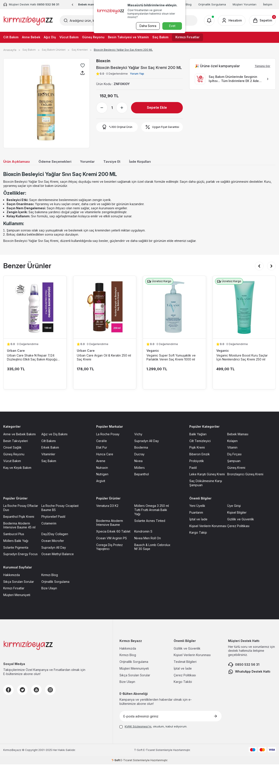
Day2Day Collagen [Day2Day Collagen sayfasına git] (54, 538)
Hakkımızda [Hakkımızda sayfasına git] (11, 579)
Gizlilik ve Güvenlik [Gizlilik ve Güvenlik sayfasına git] (240, 524)
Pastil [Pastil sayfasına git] (193, 472)
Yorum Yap (137, 73)
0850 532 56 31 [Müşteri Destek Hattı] (48, 4)
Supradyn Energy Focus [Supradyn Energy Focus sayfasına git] (20, 558)
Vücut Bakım (69, 37)
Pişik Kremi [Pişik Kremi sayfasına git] (197, 452)
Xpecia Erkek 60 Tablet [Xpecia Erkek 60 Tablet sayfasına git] (113, 536)
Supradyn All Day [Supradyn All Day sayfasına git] (146, 445)
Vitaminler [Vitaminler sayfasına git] (48, 459)
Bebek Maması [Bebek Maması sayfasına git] (237, 439)
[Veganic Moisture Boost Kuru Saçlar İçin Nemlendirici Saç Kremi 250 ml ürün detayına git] (244, 311)
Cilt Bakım (10, 37)
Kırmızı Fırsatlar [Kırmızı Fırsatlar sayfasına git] (13, 593)
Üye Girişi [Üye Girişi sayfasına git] (234, 510)
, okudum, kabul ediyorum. (153, 731)
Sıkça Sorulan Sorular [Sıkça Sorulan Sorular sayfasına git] (18, 586)
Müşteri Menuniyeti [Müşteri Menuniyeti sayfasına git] (16, 599)
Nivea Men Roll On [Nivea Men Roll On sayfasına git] (147, 542)
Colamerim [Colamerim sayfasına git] (48, 527)
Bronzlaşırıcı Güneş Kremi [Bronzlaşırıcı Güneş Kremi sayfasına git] (245, 479)
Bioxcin (103, 61)
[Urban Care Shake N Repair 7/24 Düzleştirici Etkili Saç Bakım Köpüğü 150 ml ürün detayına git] (34, 311)
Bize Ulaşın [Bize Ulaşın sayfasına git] (49, 593)
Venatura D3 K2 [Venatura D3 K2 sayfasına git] (107, 510)
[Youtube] (36, 694)
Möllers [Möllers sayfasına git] (139, 472)
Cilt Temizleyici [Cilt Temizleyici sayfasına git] (200, 445)
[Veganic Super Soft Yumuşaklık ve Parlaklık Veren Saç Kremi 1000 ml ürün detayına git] (174, 311)
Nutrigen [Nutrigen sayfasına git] (102, 479)
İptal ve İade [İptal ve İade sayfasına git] (198, 524)
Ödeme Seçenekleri (60, 162)
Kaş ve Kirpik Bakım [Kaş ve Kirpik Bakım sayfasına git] (17, 472)
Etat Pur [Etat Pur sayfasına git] (101, 452)
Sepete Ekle (157, 107)
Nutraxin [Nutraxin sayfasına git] (102, 472)
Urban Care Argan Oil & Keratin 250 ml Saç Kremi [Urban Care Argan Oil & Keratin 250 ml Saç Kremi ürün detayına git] (104, 362)
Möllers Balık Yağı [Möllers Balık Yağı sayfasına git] (15, 545)
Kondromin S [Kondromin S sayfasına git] (143, 536)
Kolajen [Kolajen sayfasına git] (232, 445)
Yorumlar (95, 162)
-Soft (138, 754)
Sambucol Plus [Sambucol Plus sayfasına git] (13, 538)
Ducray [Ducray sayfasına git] (139, 459)
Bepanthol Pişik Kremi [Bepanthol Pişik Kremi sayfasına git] (18, 521)
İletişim (267, 4)
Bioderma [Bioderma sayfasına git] (141, 452)
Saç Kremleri (80, 49)
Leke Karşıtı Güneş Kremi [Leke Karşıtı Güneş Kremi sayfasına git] (207, 479)
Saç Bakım (160, 37)
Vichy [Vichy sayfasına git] (138, 439)
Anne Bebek (31, 37)
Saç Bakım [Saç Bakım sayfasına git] (48, 465)
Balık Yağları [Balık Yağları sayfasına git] (198, 439)
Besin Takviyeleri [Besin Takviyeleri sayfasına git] (15, 445)
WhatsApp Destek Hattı (249, 676)
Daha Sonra (147, 26)
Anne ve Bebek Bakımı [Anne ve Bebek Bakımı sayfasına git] (19, 439)
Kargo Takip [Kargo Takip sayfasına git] (198, 537)
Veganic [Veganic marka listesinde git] (152, 355)
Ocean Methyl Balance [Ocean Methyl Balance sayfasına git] (57, 558)
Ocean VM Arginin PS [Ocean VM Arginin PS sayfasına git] (111, 542)
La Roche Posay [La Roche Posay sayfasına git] (107, 439)
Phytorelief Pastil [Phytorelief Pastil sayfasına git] (53, 521)
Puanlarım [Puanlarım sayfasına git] (196, 517)
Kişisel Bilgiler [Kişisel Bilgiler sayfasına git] (237, 517)
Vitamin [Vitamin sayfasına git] (232, 452)
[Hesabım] (231, 20)
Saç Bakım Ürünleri (54, 49)
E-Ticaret (149, 754)
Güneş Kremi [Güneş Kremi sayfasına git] (236, 472)
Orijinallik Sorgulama (212, 4)
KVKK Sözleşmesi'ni (138, 731)
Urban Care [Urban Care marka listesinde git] (16, 355)
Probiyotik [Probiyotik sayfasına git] (196, 465)
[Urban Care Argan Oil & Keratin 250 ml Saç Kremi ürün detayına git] (104, 311)
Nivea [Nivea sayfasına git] (138, 465)
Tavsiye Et (121, 162)
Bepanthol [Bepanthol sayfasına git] (141, 479)
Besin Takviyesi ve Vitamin (128, 37)
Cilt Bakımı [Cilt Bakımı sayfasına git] (48, 445)
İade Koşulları (152, 162)
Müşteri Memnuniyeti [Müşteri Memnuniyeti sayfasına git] (134, 673)
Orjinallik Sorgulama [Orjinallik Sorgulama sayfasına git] (55, 586)
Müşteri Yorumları (244, 4)
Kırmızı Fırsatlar (187, 37)
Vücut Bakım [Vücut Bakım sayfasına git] (12, 465)
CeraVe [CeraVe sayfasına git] (101, 445)
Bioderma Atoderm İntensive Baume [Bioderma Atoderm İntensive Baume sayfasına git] (109, 527)
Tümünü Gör (262, 66)
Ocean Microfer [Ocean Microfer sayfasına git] (52, 545)
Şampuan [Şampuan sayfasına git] (233, 465)
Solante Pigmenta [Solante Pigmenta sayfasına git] (15, 552)
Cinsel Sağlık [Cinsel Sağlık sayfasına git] (12, 452)
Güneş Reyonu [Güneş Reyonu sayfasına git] (13, 459)
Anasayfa (9, 50)
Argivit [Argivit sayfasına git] (100, 485)
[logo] (28, 20)
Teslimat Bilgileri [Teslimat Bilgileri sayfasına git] (185, 666)
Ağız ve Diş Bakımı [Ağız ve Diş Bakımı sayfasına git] (54, 439)
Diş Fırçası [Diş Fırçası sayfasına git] (234, 459)
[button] (72, 4)
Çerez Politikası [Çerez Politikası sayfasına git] (238, 530)
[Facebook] (8, 694)
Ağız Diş (50, 37)
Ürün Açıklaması (18, 162)
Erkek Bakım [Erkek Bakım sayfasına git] (50, 452)
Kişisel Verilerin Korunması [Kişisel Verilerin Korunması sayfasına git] (207, 530)
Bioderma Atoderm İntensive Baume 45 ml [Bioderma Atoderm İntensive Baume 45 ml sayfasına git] (19, 530)
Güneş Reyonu (93, 37)
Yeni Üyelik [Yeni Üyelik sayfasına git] (197, 510)
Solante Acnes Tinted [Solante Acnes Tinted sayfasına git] (149, 525)
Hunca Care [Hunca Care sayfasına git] (104, 459)
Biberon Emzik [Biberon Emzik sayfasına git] (199, 459)
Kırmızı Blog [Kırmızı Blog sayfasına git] (49, 579)
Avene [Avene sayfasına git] (100, 465)
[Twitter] (22, 694)
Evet (172, 26)
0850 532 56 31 (243, 669)
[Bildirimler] (209, 20)
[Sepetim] (262, 20)
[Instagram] (50, 694)
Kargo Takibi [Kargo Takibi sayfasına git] (183, 686)
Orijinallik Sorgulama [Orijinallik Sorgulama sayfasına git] (133, 666)
